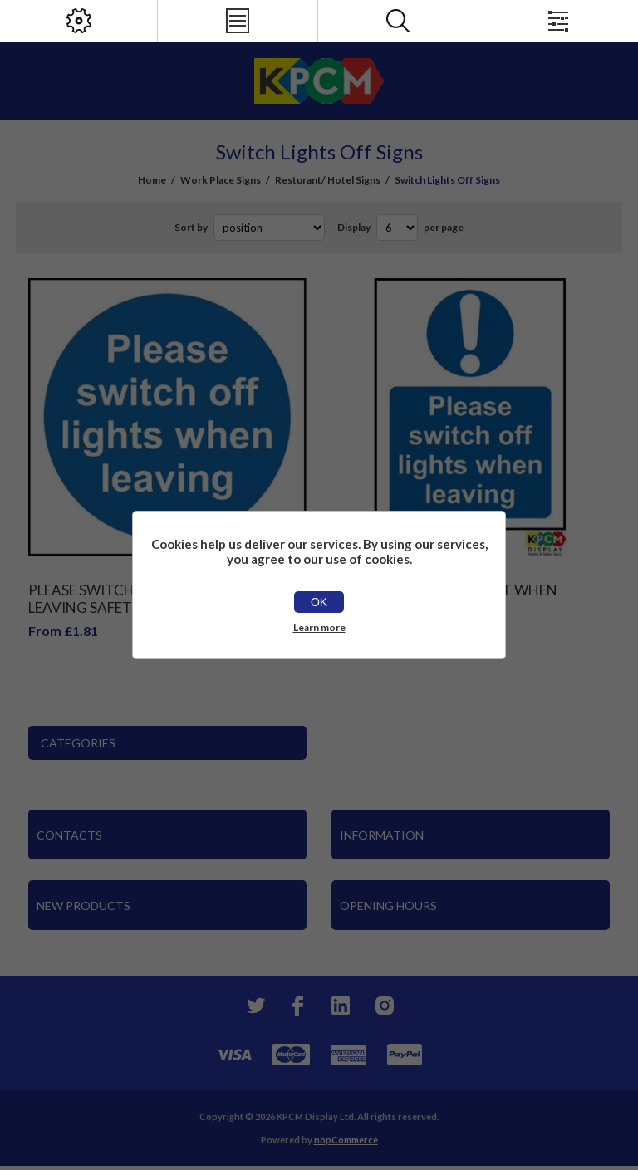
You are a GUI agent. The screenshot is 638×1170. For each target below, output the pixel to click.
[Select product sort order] (269, 227)
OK (319, 602)
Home (152, 180)
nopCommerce (346, 1139)
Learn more (319, 627)
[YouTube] (340, 1005)
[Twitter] (254, 1005)
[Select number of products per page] (397, 227)
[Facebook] (297, 1005)
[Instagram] (384, 1005)
